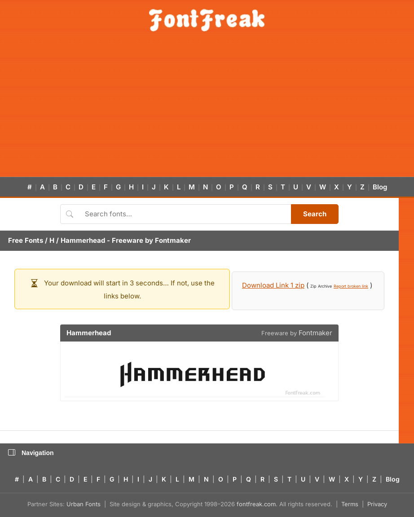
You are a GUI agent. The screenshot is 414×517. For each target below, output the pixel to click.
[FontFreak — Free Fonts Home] (206, 20)
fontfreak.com (256, 504)
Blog (380, 187)
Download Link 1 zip (273, 285)
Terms (349, 504)
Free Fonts (25, 240)
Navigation (31, 453)
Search (314, 214)
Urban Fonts (83, 504)
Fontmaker (173, 240)
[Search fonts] (185, 214)
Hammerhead (83, 240)
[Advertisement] (207, 109)
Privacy (377, 504)
